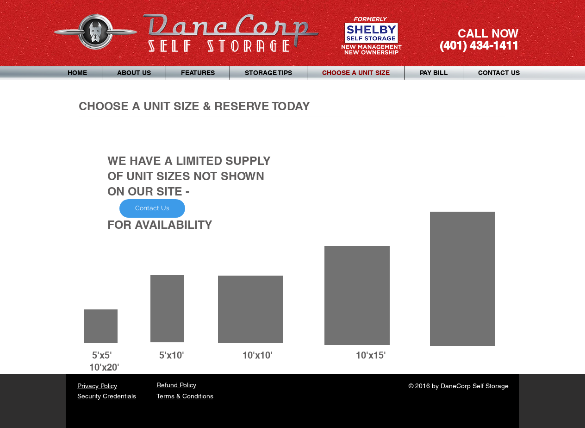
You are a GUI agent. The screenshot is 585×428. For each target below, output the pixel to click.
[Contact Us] (152, 208)
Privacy (88, 386)
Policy (108, 386)
